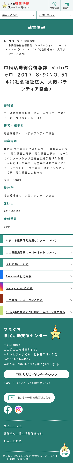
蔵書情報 (29, 41)
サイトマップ (13, 426)
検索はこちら (19, 15)
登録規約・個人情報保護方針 (23, 433)
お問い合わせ (56, 15)
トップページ (12, 41)
